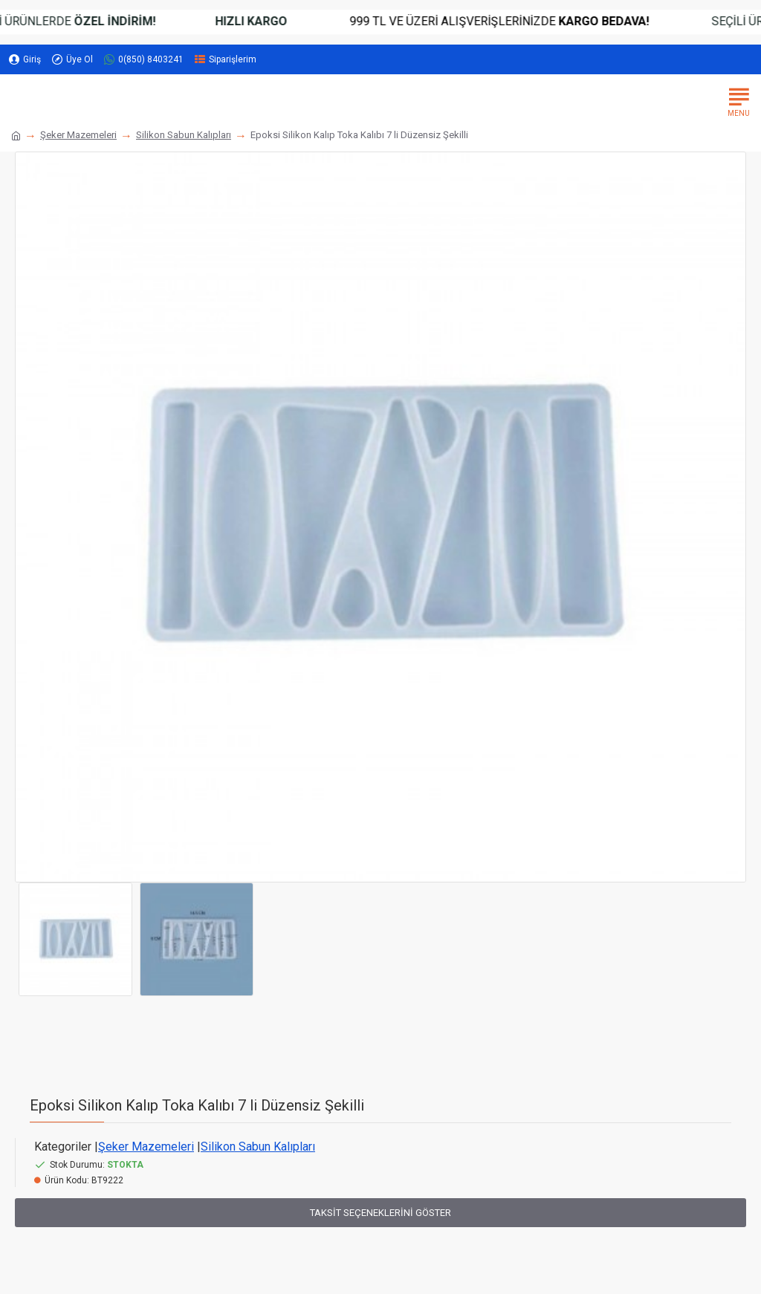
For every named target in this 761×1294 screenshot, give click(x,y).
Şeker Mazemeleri (78, 134)
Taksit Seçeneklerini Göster (380, 1212)
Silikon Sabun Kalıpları (183, 134)
